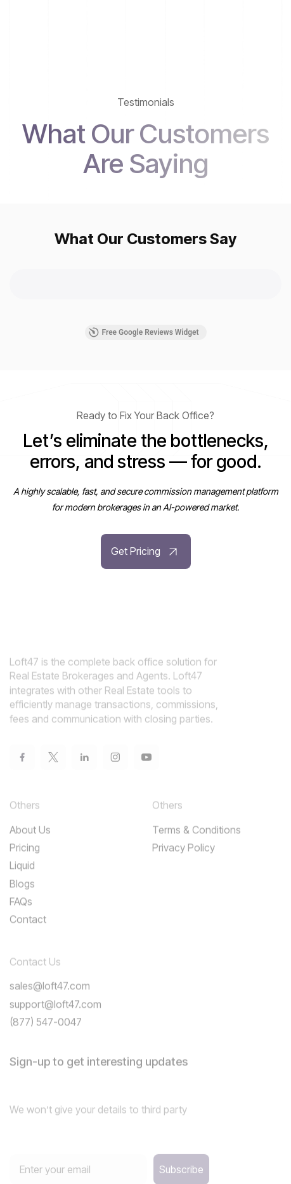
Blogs (22, 900)
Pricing (25, 863)
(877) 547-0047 (46, 1038)
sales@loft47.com (50, 1002)
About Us (30, 846)
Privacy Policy (183, 863)
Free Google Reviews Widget (143, 332)
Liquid (22, 882)
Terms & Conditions (196, 846)
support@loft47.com (55, 1020)
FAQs (21, 917)
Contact (28, 936)
